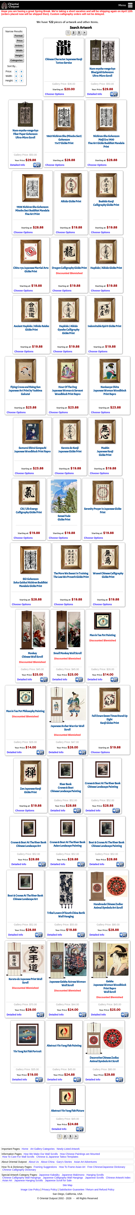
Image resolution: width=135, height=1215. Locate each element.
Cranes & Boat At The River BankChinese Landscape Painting (102, 785)
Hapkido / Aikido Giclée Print (106, 268)
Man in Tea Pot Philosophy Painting (25, 711)
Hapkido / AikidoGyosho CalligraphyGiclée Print (68, 329)
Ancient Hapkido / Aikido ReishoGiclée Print (31, 327)
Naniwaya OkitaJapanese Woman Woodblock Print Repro (109, 390)
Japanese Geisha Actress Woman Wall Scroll (67, 983)
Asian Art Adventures (85, 1161)
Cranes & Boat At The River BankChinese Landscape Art (28, 844)
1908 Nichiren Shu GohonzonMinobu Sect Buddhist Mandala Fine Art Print (32, 210)
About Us (34, 1161)
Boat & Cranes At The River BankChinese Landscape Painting (106, 844)
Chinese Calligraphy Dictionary (19, 1169)
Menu (125, 5)
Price (20, 40)
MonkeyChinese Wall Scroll (32, 655)
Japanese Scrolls (94, 1177)
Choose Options (54, 94)
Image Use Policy (30, 1189)
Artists (18, 45)
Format (18, 35)
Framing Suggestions (45, 1167)
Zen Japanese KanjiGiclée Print (30, 790)
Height (18, 55)
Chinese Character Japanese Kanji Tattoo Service (63, 61)
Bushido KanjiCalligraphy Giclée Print (106, 203)
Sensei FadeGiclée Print (64, 517)
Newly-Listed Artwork (68, 1148)
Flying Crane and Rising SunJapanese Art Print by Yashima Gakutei (25, 390)
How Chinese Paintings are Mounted (80, 1154)
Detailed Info (94, 94)
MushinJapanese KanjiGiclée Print (105, 451)
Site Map (67, 1185)
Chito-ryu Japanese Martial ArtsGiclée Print (30, 269)
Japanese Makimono (73, 1174)
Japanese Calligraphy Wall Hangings (63, 1177)
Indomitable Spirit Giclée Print (104, 326)
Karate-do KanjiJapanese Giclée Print (70, 449)
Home (25, 1148)
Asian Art (7, 1180)
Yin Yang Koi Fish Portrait (27, 1051)
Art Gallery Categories (42, 1148)
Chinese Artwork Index (118, 1177)
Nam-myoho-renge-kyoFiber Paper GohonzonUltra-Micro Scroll (25, 134)
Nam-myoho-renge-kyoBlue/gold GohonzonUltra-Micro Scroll (102, 72)
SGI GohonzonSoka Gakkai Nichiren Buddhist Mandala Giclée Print (30, 582)
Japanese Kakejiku (49, 1174)
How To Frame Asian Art (72, 1167)
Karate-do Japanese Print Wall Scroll (25, 980)
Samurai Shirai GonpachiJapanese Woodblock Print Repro (32, 449)
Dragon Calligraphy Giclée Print (69, 268)
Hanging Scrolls (95, 1174)
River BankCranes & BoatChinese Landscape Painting (65, 787)
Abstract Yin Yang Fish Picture (67, 1111)
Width (19, 50)
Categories (16, 60)
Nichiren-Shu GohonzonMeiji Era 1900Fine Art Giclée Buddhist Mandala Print (106, 141)
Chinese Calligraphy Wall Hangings (21, 1177)
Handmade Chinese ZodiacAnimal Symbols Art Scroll (108, 905)
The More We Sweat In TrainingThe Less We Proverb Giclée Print (71, 575)
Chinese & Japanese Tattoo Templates (57, 1156)
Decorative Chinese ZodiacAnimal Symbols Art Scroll (104, 1059)
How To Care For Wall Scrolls (18, 1156)
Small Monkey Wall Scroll (67, 653)
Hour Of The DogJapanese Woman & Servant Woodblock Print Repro (67, 390)
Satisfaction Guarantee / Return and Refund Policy (86, 1189)
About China (47, 1161)
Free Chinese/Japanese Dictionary (106, 1167)
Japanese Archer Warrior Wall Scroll (67, 727)
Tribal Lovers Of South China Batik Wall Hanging (66, 914)
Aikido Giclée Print (71, 201)
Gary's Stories (64, 1161)
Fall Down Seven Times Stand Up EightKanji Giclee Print (109, 719)
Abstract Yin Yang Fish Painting (64, 1045)
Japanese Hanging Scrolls (28, 1180)
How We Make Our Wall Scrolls (41, 1154)
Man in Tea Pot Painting (102, 635)
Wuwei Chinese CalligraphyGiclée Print (108, 575)
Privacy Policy (49, 1189)
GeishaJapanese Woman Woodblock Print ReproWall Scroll (109, 987)
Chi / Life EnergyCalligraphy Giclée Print (29, 510)
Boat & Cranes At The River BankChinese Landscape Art (25, 897)
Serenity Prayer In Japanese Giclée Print (102, 510)
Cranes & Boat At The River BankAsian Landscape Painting (67, 844)
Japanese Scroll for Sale (58, 1180)
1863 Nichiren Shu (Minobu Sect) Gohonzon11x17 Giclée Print (64, 139)
